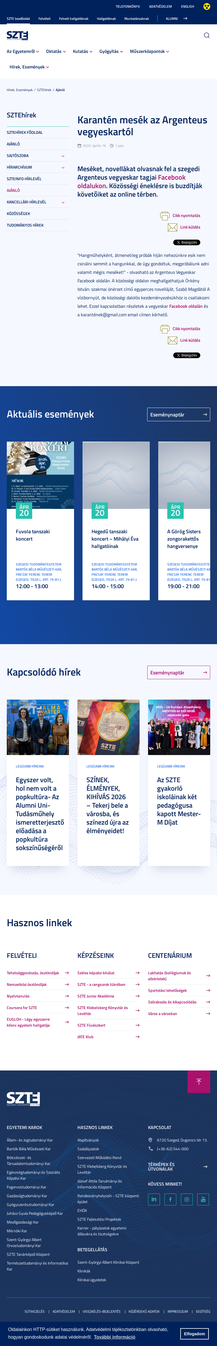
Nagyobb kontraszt (206, 6)
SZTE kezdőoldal (18, 18)
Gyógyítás (109, 51)
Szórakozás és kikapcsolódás (172, 1002)
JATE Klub (85, 1036)
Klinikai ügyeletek (91, 1279)
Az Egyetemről (21, 51)
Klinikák (83, 1271)
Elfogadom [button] (194, 1334)
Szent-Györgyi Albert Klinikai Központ (108, 1262)
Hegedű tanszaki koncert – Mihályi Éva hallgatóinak (115, 539)
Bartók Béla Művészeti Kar (29, 1148)
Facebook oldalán (186, 306)
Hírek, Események (27, 66)
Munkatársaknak (136, 18)
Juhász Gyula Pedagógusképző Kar (35, 1213)
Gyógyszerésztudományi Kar (30, 1204)
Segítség (203, 1311)
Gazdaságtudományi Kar (27, 1195)
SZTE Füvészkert (91, 1025)
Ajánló (60, 89)
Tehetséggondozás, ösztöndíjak (33, 972)
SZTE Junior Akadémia (95, 996)
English (187, 6)
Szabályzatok (88, 1148)
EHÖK (82, 1210)
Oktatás (54, 51)
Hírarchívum (19, 167)
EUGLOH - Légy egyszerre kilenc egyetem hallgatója (28, 1022)
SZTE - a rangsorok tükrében (101, 984)
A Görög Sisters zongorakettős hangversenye (184, 539)
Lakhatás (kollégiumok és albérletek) (169, 975)
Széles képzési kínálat (95, 972)
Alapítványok (88, 1140)
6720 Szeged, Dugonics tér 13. (182, 1140)
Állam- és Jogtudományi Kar (30, 1140)
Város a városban (162, 1013)
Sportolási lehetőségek (167, 990)
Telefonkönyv (128, 6)
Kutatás (80, 51)
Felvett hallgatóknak (73, 18)
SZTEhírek (44, 89)
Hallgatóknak (106, 18)
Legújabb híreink (30, 766)
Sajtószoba (18, 155)
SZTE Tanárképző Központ (28, 1254)
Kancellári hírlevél (26, 202)
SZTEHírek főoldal (25, 132)
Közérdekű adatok (144, 1311)
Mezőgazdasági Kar (23, 1222)
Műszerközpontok (147, 51)
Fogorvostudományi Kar (26, 1187)
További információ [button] (114, 1337)
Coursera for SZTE (22, 1007)
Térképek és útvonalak (161, 1166)
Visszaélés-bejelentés (102, 1311)
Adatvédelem (160, 6)
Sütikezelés (35, 1311)
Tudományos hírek (25, 225)
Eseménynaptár (167, 414)
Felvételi (44, 18)
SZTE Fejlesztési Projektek (99, 1219)
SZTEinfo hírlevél (24, 178)
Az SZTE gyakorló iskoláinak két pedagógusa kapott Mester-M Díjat (179, 801)
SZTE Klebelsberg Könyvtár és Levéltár (102, 1010)
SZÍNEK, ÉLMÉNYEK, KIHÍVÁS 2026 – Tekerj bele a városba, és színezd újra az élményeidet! (107, 805)
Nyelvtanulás (18, 996)
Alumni (172, 18)
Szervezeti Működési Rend (99, 1157)
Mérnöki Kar (17, 1230)
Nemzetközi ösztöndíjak (27, 984)
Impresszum (178, 1311)
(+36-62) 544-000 (172, 1148)
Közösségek (18, 213)
